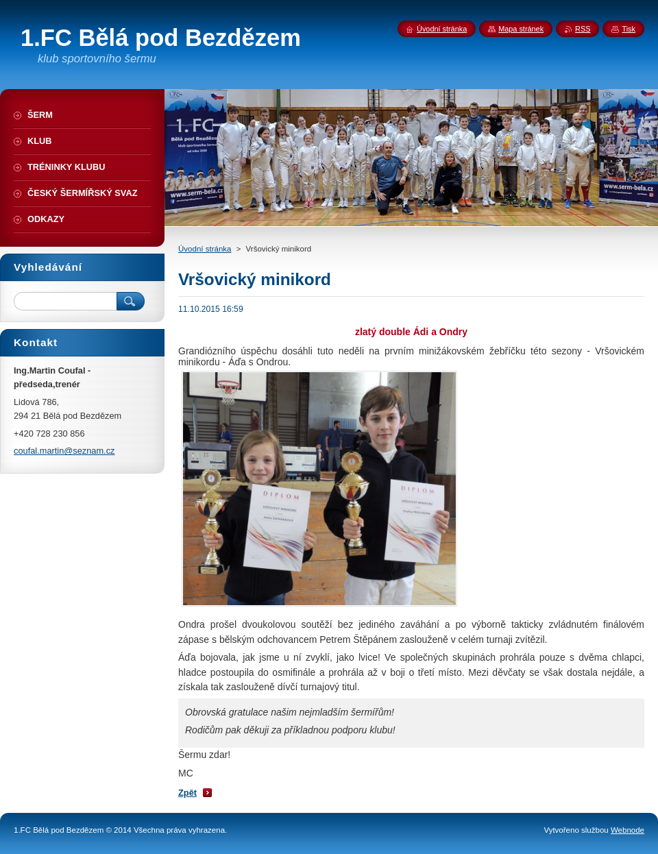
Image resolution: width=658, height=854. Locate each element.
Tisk (628, 29)
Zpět (187, 793)
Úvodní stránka (204, 249)
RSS (582, 29)
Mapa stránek (521, 29)
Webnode (627, 830)
